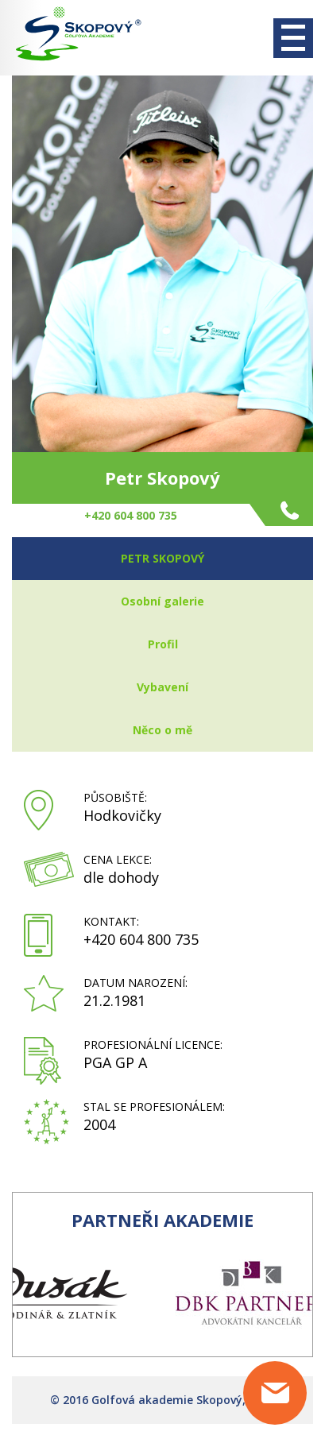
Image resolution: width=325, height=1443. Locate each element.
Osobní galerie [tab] (162, 601)
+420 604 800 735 (141, 939)
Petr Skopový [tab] (162, 558)
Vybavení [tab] (162, 686)
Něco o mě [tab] (162, 729)
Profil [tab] (163, 644)
